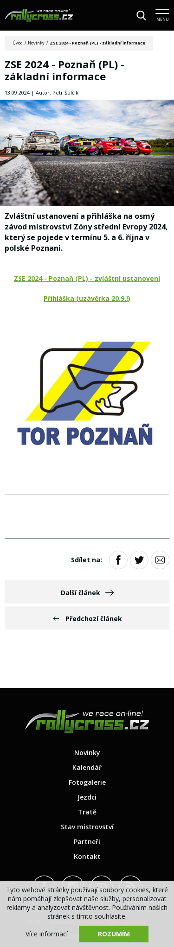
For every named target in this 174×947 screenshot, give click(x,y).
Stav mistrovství (87, 826)
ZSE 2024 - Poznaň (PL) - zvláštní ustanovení (87, 278)
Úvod (18, 43)
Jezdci (87, 797)
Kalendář (87, 767)
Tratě (87, 811)
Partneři (87, 841)
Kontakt (87, 856)
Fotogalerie (87, 782)
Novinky (36, 43)
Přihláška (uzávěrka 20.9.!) (87, 298)
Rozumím (114, 933)
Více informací (47, 933)
